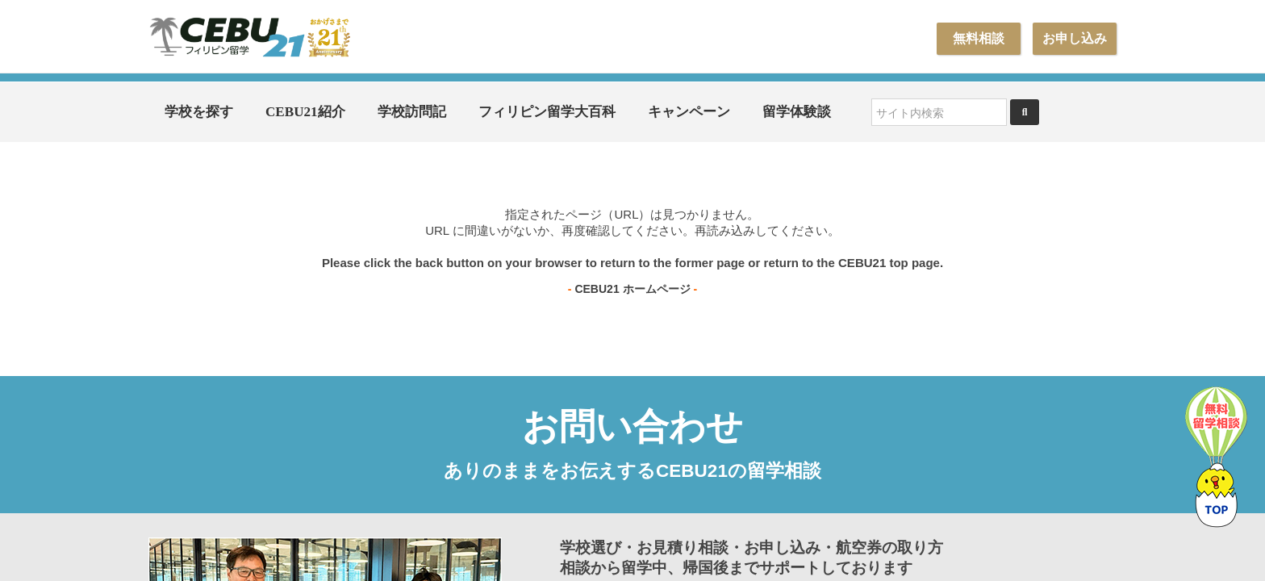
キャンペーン (689, 111)
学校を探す (199, 111)
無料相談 (978, 38)
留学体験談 (796, 111)
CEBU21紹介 (305, 111)
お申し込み (1074, 38)
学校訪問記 (412, 111)
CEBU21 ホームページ (632, 288)
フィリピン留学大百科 (547, 111)
